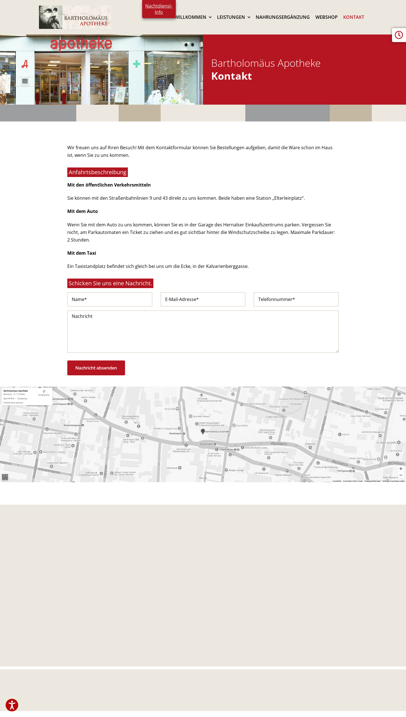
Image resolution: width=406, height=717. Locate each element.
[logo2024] (75, 8)
